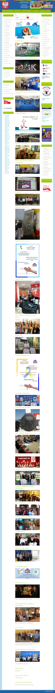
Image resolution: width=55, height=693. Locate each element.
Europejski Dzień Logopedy (21, 566)
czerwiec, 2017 (7, 139)
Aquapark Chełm (19, 40)
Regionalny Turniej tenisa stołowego (23, 516)
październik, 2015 (7, 162)
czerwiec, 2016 (7, 152)
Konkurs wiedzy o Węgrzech (21, 675)
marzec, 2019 (7, 116)
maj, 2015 (6, 166)
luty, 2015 (6, 170)
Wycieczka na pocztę (20, 502)
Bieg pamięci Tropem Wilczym (22, 207)
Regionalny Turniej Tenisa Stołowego (23, 682)
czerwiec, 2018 (7, 126)
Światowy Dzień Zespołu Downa (22, 241)
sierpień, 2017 (7, 138)
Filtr (27, 17)
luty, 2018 (6, 131)
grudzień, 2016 (7, 147)
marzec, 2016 (7, 156)
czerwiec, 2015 (7, 165)
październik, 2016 (7, 149)
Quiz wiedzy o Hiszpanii (20, 75)
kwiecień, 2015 (7, 167)
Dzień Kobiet (18, 175)
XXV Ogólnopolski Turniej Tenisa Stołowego (25, 58)
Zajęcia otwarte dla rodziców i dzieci (23, 433)
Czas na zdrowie (19, 627)
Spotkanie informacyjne (20, 113)
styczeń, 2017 (7, 145)
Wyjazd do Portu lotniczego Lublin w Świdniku (25, 131)
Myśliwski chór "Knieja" (20, 582)
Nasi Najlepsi (18, 192)
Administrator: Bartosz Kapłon (49, 691)
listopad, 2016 (7, 148)
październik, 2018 (7, 122)
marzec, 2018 (7, 130)
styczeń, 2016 (7, 158)
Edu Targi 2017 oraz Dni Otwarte (22, 469)
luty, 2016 (6, 157)
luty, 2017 (6, 144)
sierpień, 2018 (7, 125)
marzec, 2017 (7, 143)
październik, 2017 (7, 136)
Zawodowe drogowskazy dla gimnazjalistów (25, 649)
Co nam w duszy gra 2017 (21, 454)
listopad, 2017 (7, 135)
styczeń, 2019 (7, 118)
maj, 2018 (6, 127)
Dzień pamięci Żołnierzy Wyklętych (23, 407)
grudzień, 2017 (7, 134)
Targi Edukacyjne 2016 (20, 531)
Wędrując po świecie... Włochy (22, 548)
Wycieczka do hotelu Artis (21, 143)
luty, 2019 (6, 117)
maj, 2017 (6, 140)
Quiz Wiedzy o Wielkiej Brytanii (22, 393)
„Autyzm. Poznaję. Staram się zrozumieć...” (25, 19)
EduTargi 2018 (18, 335)
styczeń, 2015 (7, 171)
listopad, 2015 (7, 161)
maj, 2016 (6, 153)
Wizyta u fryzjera (19, 279)
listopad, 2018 (7, 121)
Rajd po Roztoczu (19, 668)
